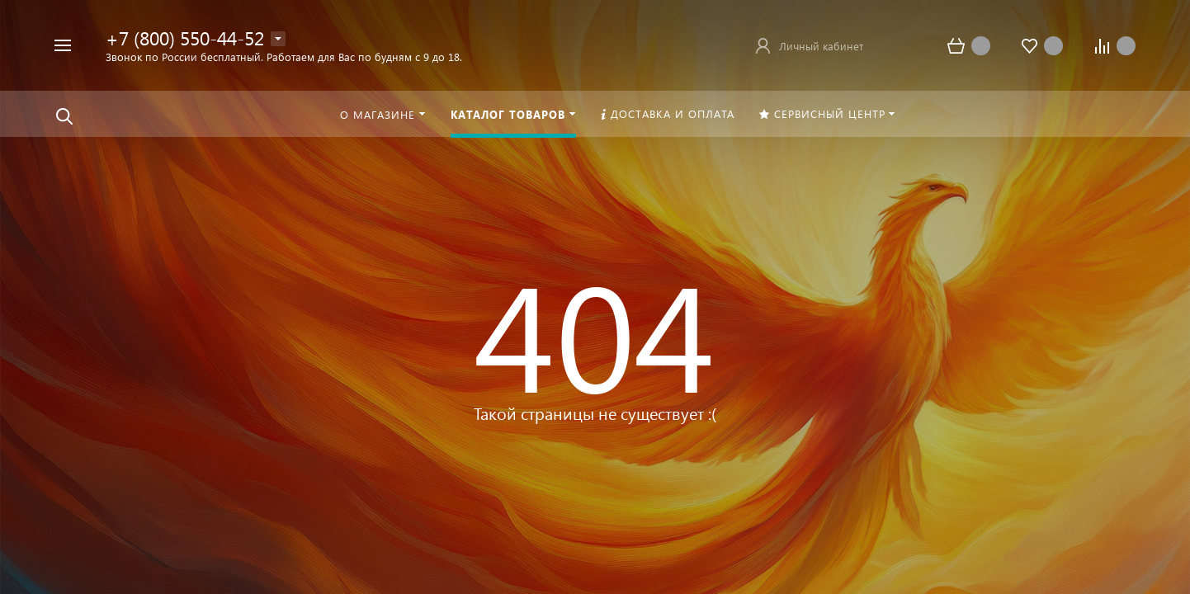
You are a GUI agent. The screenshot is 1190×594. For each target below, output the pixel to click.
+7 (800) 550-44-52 (185, 37)
